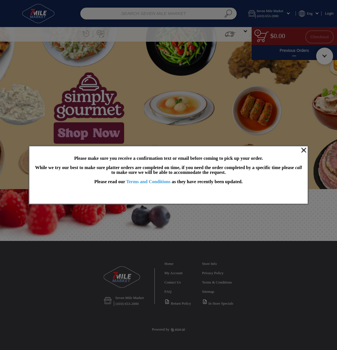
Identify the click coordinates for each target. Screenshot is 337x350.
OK (168, 194)
